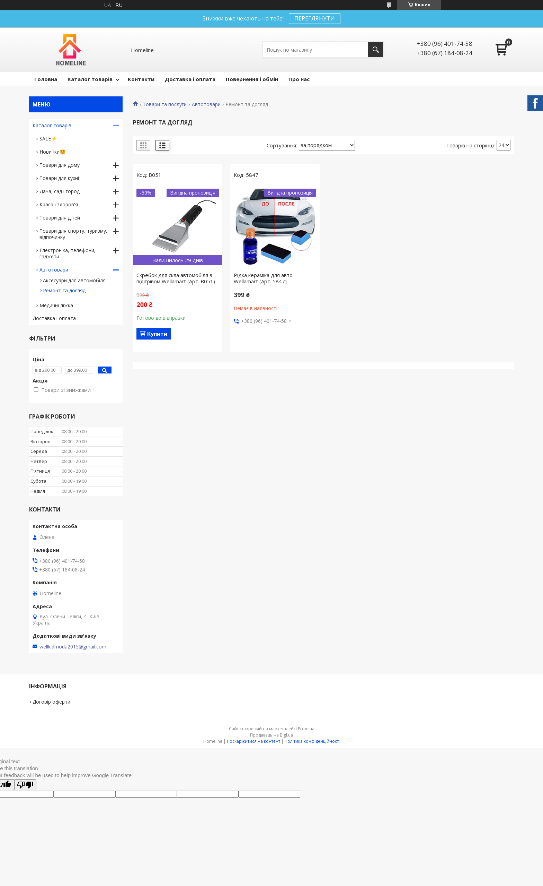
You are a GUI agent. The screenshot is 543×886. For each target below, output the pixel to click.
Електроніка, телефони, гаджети (67, 253)
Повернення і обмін (252, 79)
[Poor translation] (25, 784)
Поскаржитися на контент (253, 741)
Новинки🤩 (52, 151)
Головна (45, 79)
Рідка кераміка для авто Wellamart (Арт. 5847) (263, 278)
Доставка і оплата (190, 79)
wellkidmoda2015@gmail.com (72, 647)
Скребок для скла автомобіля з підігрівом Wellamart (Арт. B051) (175, 278)
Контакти (141, 79)
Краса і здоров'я (58, 204)
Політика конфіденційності (312, 741)
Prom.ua (306, 729)
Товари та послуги (165, 104)
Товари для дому (59, 165)
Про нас (299, 79)
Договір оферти (51, 701)
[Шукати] (375, 49)
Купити (157, 333)
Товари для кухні (59, 178)
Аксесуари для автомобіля (74, 280)
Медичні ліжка (56, 305)
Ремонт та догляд (64, 290)
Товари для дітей (59, 217)
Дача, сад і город (59, 191)
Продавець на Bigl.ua (271, 735)
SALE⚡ (48, 138)
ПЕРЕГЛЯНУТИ (314, 18)
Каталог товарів (90, 79)
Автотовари (206, 104)
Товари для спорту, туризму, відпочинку (73, 233)
